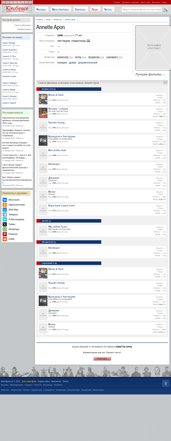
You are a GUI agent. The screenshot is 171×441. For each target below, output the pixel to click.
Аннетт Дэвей (17, 104)
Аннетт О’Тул (17, 57)
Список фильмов (22, 25)
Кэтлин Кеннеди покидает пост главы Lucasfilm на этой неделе (17, 146)
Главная (117, 2)
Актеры (26, 390)
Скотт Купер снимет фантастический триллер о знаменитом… (17, 168)
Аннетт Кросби (17, 64)
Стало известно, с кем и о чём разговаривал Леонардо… (17, 158)
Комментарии (23, 29)
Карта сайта (146, 2)
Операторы (61, 390)
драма (72, 62)
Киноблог (58, 385)
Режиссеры (16, 390)
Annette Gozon (17, 77)
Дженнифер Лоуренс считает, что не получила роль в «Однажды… (17, 134)
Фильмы (41, 9)
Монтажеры (98, 390)
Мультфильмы (60, 9)
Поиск (164, 2)
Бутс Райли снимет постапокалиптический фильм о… (17, 181)
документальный (87, 62)
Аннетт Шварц (17, 84)
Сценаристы (48, 390)
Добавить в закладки (130, 2)
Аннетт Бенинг (17, 97)
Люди (95, 9)
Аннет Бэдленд (17, 50)
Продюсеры (36, 390)
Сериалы (80, 9)
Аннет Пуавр (17, 44)
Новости (38, 385)
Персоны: (5, 390)
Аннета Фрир (17, 90)
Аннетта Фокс (17, 70)
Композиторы (73, 390)
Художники (86, 390)
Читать (108, 9)
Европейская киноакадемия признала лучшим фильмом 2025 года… (17, 121)
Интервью (47, 385)
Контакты (156, 2)
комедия (62, 62)
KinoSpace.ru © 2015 (10, 381)
